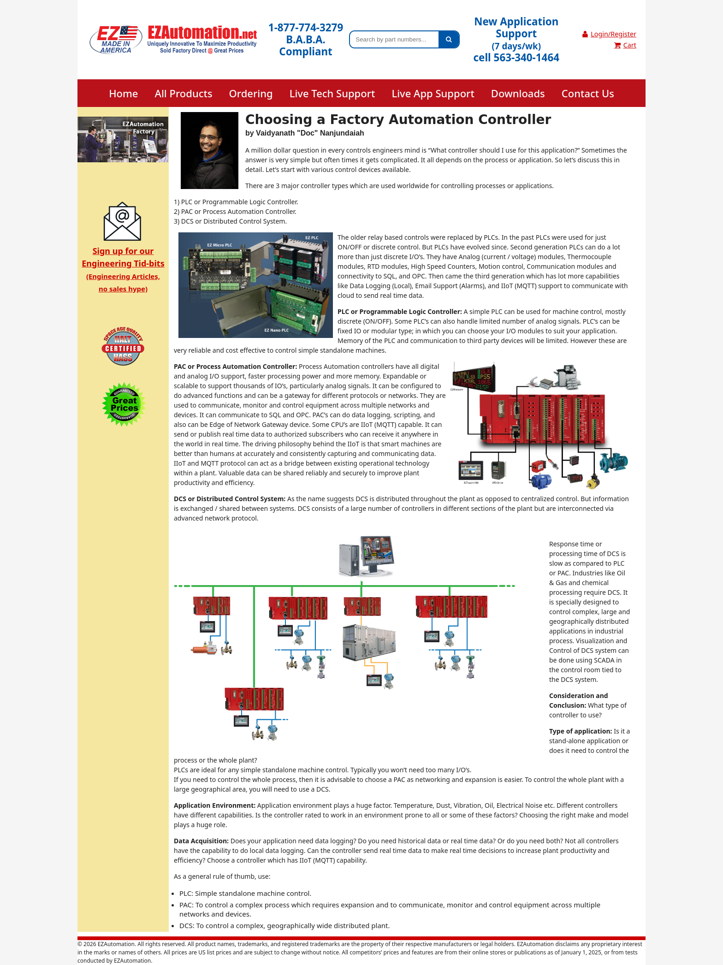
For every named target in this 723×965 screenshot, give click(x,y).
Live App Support (432, 93)
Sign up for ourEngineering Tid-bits (123, 247)
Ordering (251, 93)
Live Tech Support (332, 93)
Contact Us (588, 93)
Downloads (518, 93)
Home (123, 93)
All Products (184, 93)
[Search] (449, 39)
